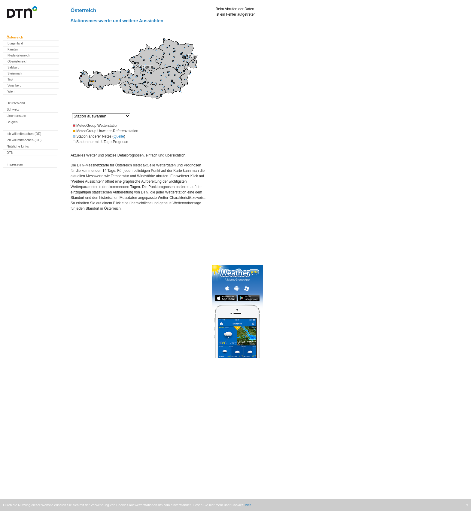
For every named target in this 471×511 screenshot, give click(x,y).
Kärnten (13, 49)
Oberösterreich (17, 61)
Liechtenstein (16, 115)
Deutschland (16, 103)
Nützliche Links (18, 146)
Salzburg (13, 67)
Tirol (10, 79)
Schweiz (13, 109)
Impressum (15, 164)
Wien (11, 91)
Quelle (119, 136)
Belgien (12, 122)
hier (248, 505)
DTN (10, 152)
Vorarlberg (14, 85)
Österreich (15, 37)
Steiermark (15, 73)
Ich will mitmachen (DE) (24, 133)
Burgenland (15, 43)
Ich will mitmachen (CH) (24, 140)
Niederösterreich (18, 55)
